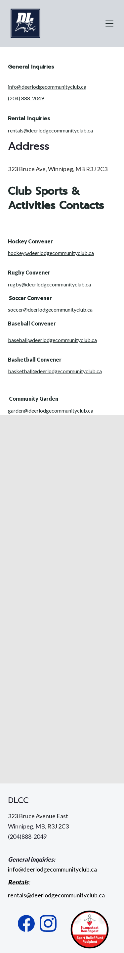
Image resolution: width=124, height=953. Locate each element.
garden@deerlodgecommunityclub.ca (50, 410)
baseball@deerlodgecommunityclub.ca (52, 340)
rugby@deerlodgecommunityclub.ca (49, 284)
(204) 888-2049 (26, 98)
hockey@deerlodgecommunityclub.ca (51, 253)
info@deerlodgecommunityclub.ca (47, 86)
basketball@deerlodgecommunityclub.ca (55, 371)
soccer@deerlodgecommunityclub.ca (50, 309)
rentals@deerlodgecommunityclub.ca (50, 130)
